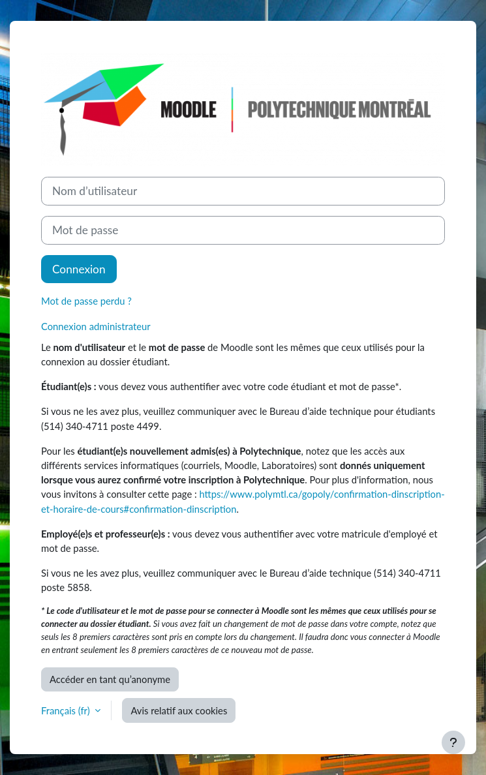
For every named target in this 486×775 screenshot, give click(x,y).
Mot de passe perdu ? (86, 301)
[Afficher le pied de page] (453, 742)
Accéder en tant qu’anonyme (110, 679)
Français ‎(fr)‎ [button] (66, 710)
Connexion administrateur (96, 326)
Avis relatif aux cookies (178, 710)
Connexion (79, 269)
